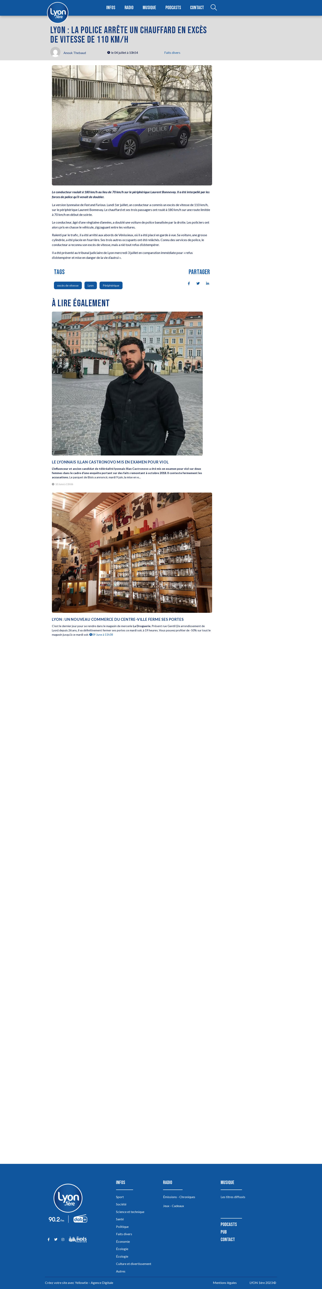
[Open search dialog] (212, 8)
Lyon (91, 285)
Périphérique (111, 285)
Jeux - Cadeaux (173, 1206)
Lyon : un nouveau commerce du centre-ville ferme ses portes (118, 619)
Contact (196, 8)
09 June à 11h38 (101, 634)
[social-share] (186, 283)
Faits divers (172, 52)
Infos (112, 8)
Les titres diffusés (233, 1197)
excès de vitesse (68, 285)
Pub (224, 1232)
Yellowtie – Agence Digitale (94, 1283)
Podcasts (172, 8)
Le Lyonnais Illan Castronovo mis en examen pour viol (110, 462)
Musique (149, 8)
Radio (129, 8)
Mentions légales (225, 1283)
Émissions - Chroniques (179, 1197)
